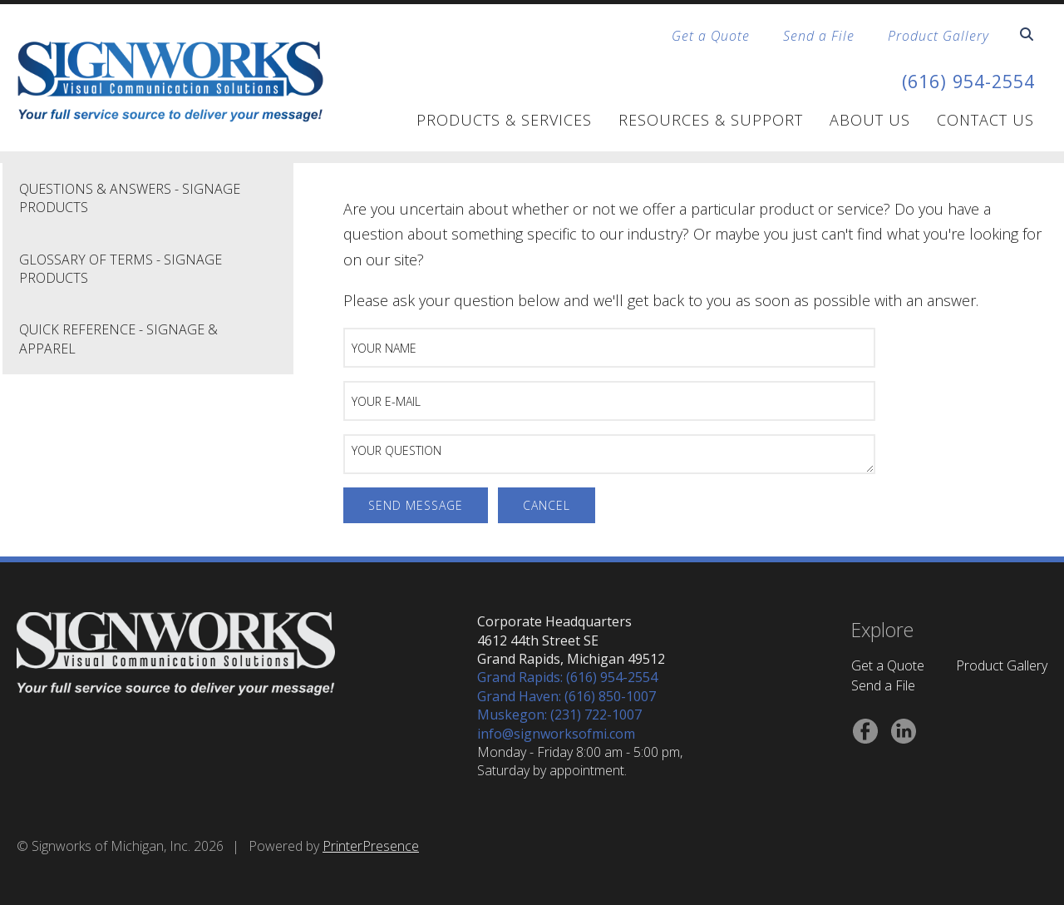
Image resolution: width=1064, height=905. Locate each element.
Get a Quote (711, 36)
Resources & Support (710, 120)
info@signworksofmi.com (556, 733)
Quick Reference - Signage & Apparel (118, 338)
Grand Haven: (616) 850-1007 (566, 696)
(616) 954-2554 (959, 80)
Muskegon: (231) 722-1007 (559, 714)
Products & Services (504, 120)
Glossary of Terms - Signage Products (120, 268)
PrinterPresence (371, 846)
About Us (870, 120)
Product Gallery (938, 36)
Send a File (819, 36)
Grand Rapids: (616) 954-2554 (567, 677)
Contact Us (985, 120)
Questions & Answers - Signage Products (129, 198)
